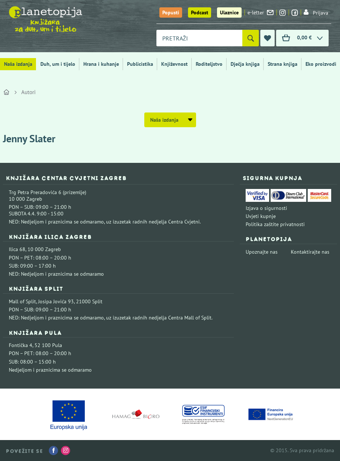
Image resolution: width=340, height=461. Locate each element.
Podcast (199, 12)
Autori (28, 92)
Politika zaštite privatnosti (275, 224)
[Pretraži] (250, 38)
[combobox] (199, 38)
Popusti (170, 12)
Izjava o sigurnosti (266, 208)
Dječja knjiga (245, 64)
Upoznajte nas (262, 252)
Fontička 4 (20, 345)
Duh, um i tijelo (57, 64)
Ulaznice (229, 12)
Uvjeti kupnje (261, 216)
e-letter (260, 12)
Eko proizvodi (320, 64)
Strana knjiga (282, 64)
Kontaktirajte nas (310, 252)
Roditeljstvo (209, 64)
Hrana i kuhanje (101, 64)
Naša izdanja (18, 64)
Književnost (174, 64)
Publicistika (140, 64)
